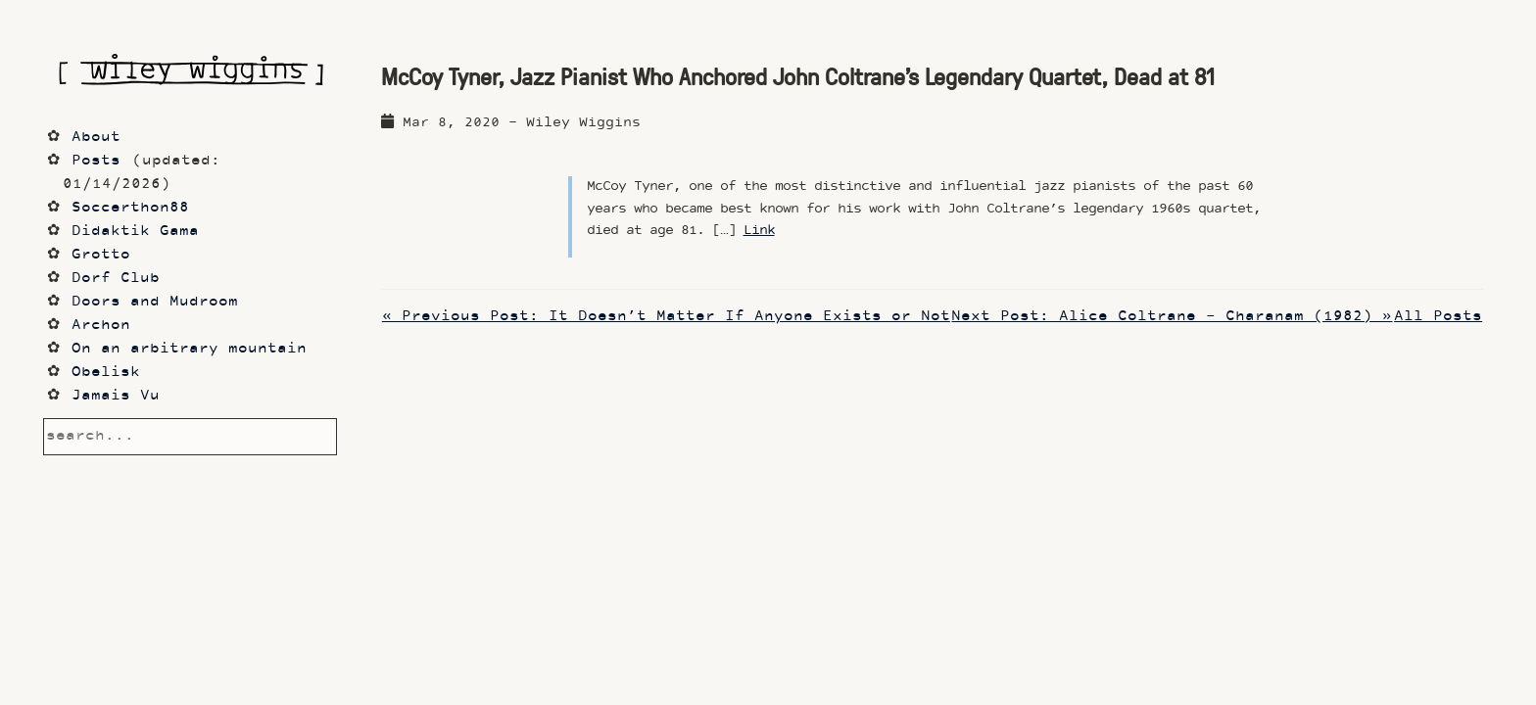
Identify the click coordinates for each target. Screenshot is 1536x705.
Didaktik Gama (135, 231)
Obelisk (106, 372)
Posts (96, 161)
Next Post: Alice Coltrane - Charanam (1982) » (1171, 316)
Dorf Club (116, 278)
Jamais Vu (116, 396)
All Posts (1438, 316)
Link (759, 230)
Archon (101, 325)
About (96, 137)
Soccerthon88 (130, 208)
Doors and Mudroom (155, 302)
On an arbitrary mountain (189, 349)
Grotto (101, 255)
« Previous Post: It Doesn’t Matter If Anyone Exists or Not (666, 316)
